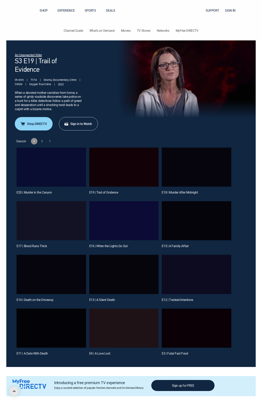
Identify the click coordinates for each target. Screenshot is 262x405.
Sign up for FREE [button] (183, 385)
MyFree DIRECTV (187, 30)
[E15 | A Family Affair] (196, 220)
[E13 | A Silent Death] (124, 274)
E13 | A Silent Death (102, 300)
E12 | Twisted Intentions (177, 300)
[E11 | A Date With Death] (51, 328)
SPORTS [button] (93, 10)
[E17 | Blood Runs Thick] (51, 220)
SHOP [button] (46, 10)
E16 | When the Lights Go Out (108, 246)
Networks (163, 30)
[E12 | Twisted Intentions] (196, 274)
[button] (252, 10)
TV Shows (144, 30)
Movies (126, 30)
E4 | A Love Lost (99, 353)
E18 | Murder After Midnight (180, 192)
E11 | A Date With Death (32, 353)
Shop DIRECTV (33, 124)
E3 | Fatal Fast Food (175, 353)
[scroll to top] (14, 391)
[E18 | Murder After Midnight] (196, 167)
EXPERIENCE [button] (69, 10)
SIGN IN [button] (232, 10)
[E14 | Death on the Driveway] (51, 274)
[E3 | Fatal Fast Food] (196, 328)
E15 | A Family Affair (175, 246)
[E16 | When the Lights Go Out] (124, 220)
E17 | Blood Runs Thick (32, 246)
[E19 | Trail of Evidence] (124, 167)
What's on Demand (102, 30)
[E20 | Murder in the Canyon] (51, 167)
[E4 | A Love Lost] (124, 328)
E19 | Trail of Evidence (103, 192)
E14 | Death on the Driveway (35, 300)
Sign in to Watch (78, 123)
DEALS (110, 10)
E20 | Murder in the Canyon (34, 192)
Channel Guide (73, 30)
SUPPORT (212, 10)
